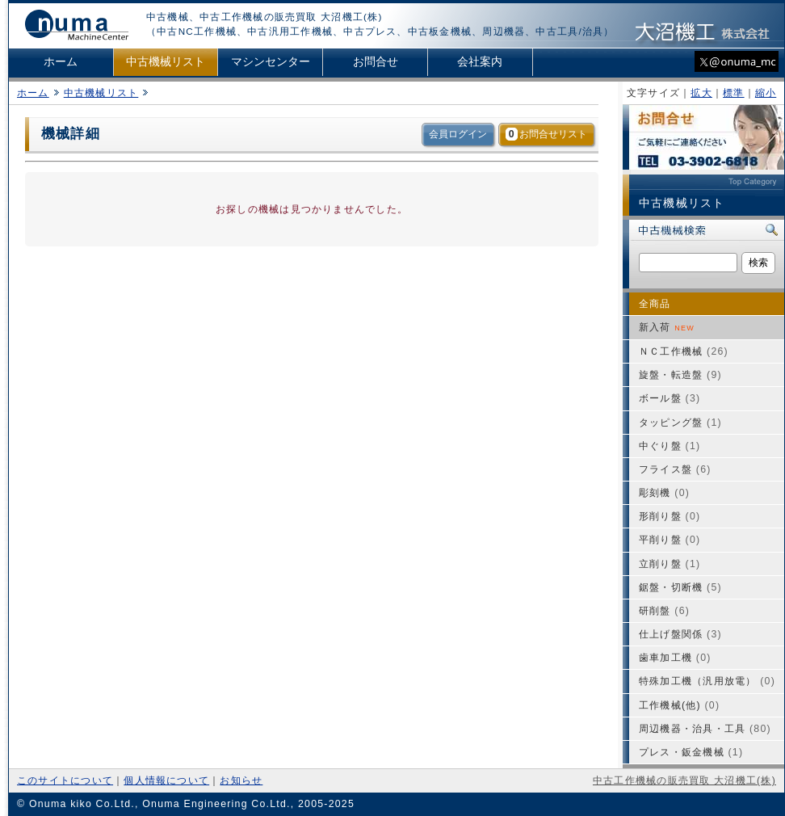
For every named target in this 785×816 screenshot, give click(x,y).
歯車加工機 (675, 657)
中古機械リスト (165, 62)
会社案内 (479, 62)
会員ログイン (458, 134)
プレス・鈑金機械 (691, 752)
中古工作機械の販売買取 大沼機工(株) (684, 780)
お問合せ (375, 62)
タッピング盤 (680, 422)
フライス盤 (675, 469)
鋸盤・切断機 (680, 587)
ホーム (61, 62)
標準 (733, 93)
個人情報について (166, 780)
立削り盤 (669, 564)
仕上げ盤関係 (680, 634)
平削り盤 (669, 539)
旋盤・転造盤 (680, 375)
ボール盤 (669, 398)
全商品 (655, 303)
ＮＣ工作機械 (683, 351)
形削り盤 (669, 516)
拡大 (701, 93)
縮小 (765, 93)
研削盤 (664, 610)
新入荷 (667, 327)
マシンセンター (270, 62)
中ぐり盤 (669, 446)
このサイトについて (65, 780)
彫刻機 (664, 492)
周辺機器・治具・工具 (705, 728)
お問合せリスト (546, 134)
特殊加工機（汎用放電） (707, 681)
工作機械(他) (679, 705)
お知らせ (241, 780)
